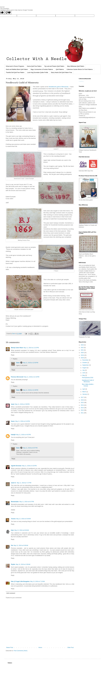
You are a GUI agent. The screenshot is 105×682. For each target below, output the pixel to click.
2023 (82, 345)
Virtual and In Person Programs (15, 66)
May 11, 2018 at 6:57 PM (30, 448)
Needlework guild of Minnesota (58, 86)
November (85, 360)
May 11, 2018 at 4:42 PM (23, 434)
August (84, 367)
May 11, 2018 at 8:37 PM (26, 501)
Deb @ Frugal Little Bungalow (20, 581)
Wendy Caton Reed (17, 347)
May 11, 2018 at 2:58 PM (22, 404)
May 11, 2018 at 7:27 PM (24, 483)
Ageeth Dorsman (16, 465)
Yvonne (13, 518)
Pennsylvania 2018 (87, 377)
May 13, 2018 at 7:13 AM (37, 581)
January (84, 394)
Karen (13, 421)
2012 (82, 410)
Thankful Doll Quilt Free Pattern (15, 72)
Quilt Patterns (60, 69)
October (84, 362)
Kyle (12, 530)
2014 (82, 405)
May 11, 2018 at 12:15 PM (31, 347)
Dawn (18, 362)
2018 (82, 358)
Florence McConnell (17, 377)
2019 (82, 355)
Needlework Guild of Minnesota (88, 381)
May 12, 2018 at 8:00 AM (21, 530)
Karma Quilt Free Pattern (34, 66)
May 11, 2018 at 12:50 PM (30, 362)
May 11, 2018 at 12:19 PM (31, 377)
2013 (82, 407)
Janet (12, 404)
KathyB (13, 434)
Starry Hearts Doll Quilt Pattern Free (61, 72)
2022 (82, 347)
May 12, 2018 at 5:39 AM (23, 518)
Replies (15, 359)
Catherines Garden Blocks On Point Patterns (80, 69)
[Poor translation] (7, 12)
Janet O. (13, 483)
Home (40, 647)
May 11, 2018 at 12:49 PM (30, 390)
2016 (82, 400)
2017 (82, 397)
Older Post (70, 647)
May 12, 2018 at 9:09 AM (21, 545)
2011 (82, 413)
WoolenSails (15, 501)
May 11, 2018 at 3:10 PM (22, 421)
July (83, 370)
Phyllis (13, 564)
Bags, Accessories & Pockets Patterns (42, 69)
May (83, 375)
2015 (82, 402)
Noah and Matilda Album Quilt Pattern (17, 69)
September (85, 365)
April (83, 389)
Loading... (82, 81)
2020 (82, 352)
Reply (12, 355)
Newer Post (9, 647)
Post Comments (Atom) (20, 650)
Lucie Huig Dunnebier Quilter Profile (37, 72)
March (84, 391)
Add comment (10, 593)
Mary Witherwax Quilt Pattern (75, 66)
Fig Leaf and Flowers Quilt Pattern (54, 66)
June (84, 373)
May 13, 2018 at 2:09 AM (23, 564)
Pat (12, 545)
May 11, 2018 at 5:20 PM (29, 465)
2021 (82, 350)
